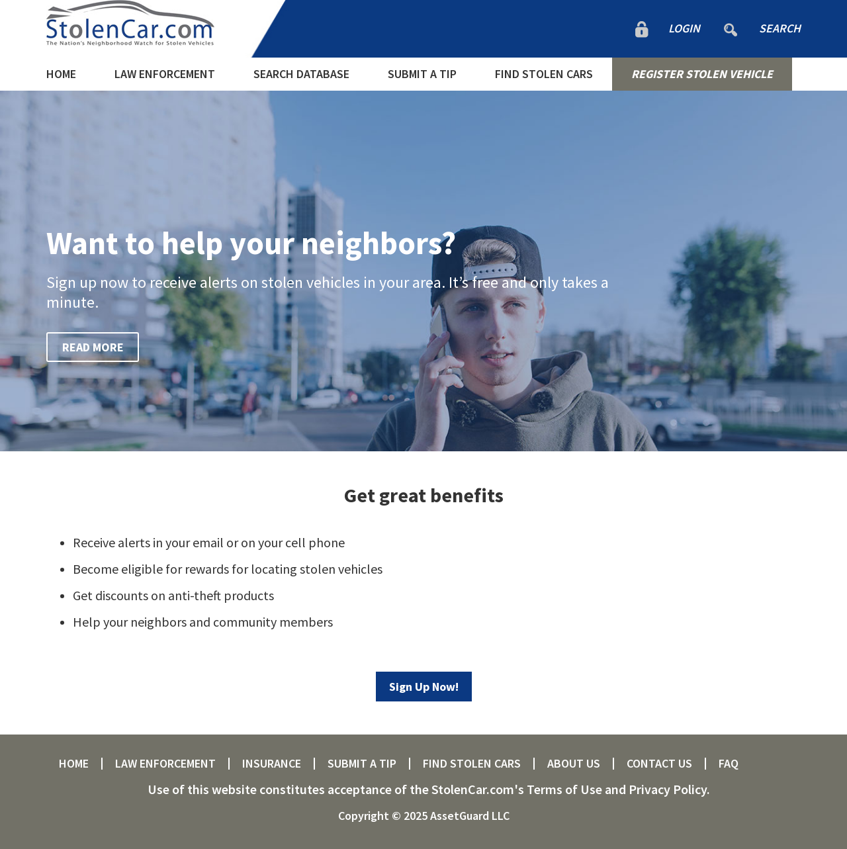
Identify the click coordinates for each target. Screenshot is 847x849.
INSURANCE (271, 764)
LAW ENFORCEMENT (164, 73)
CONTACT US (659, 764)
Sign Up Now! (424, 686)
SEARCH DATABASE (301, 73)
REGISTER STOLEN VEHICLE (702, 73)
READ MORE (93, 347)
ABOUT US (573, 764)
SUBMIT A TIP (422, 73)
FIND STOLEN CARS (544, 73)
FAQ (728, 764)
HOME (61, 73)
